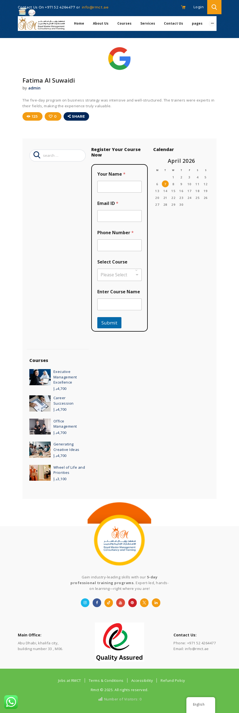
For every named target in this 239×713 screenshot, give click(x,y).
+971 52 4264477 (60, 7)
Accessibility (142, 680)
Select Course (112, 261)
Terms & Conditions (106, 680)
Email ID (107, 203)
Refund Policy (173, 680)
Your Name (111, 173)
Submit (109, 322)
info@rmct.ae (95, 7)
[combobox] (119, 274)
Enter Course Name (118, 291)
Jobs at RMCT (69, 680)
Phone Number (115, 232)
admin (34, 88)
